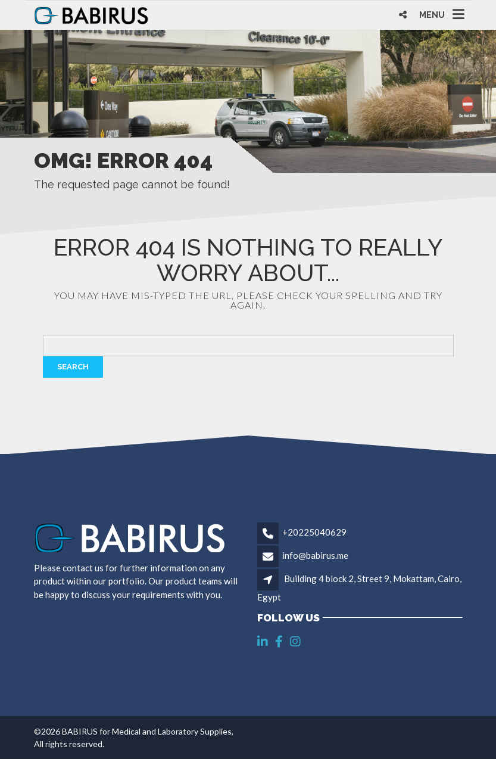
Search (73, 366)
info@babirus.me (315, 555)
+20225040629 (314, 532)
